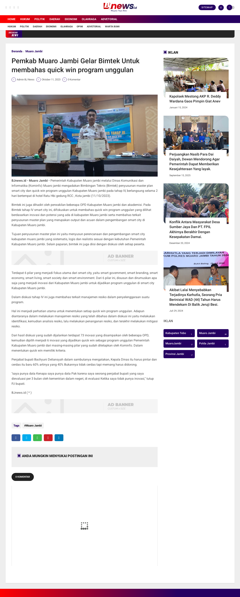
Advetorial (109, 19)
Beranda (17, 51)
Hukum (25, 19)
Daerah (54, 19)
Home (11, 19)
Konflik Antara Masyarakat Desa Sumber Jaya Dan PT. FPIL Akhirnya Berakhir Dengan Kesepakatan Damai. (194, 229)
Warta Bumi (112, 26)
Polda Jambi (213, 343)
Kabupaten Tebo (179, 333)
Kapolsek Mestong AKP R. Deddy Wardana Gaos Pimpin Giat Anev (195, 98)
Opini (80, 26)
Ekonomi (71, 19)
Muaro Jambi (33, 51)
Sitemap (207, 7)
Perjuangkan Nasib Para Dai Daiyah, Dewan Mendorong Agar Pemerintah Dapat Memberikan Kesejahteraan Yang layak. (194, 161)
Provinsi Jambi (180, 354)
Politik (39, 19)
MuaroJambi (180, 343)
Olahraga (89, 19)
